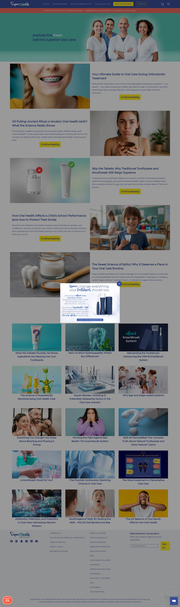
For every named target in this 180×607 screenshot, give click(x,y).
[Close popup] (119, 283)
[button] (90, 303)
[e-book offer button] (7, 599)
